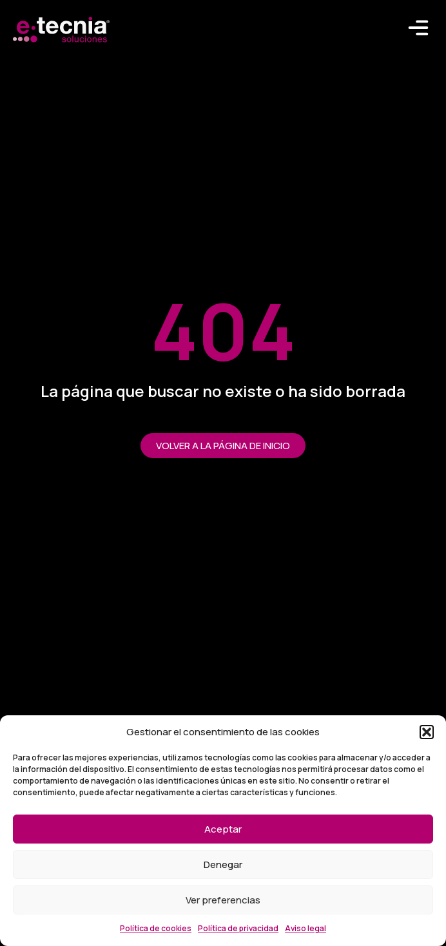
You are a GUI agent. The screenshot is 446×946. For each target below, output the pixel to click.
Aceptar (223, 829)
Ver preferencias (223, 900)
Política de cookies (155, 928)
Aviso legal (305, 928)
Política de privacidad (238, 928)
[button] (426, 732)
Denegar (223, 864)
